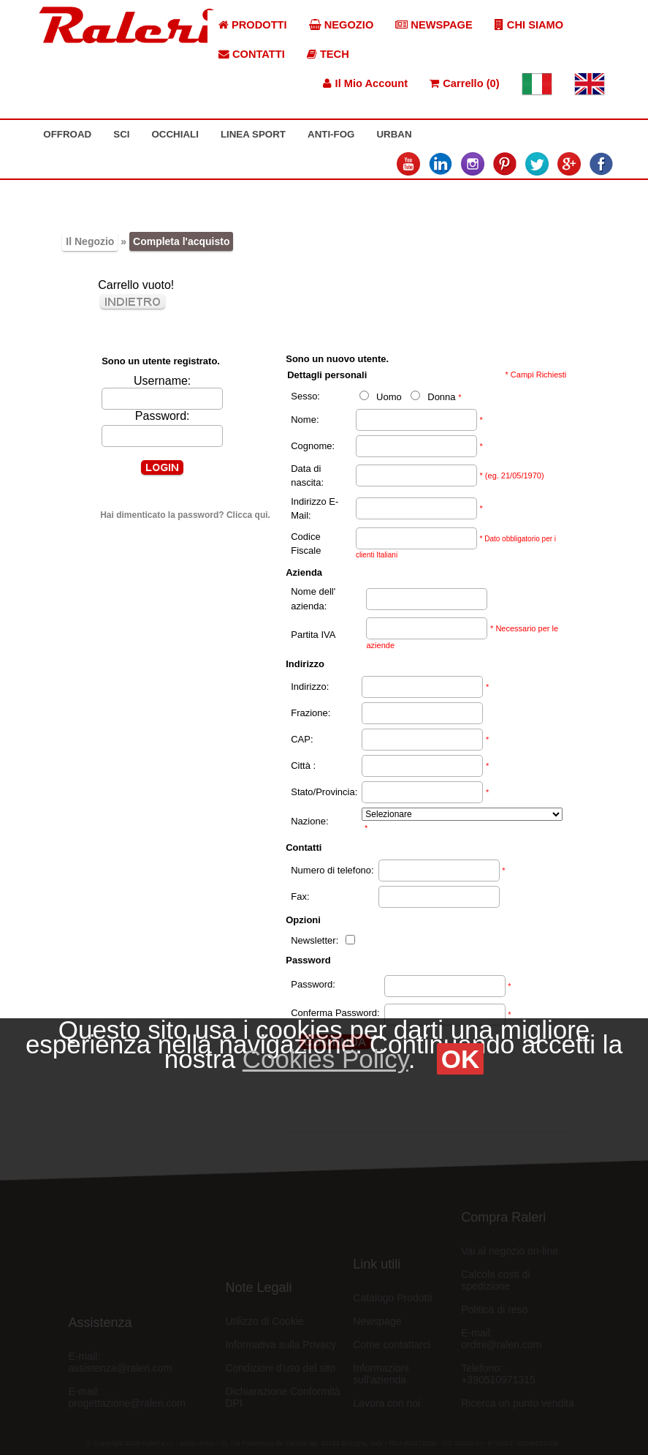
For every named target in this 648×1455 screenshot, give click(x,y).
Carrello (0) (464, 83)
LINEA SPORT (253, 134)
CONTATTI (251, 54)
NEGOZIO (341, 25)
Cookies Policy (325, 1059)
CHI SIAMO (529, 25)
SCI (121, 134)
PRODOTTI (252, 25)
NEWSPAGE (434, 25)
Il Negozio (90, 241)
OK (460, 1059)
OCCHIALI (174, 134)
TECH (328, 54)
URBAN (393, 134)
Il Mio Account (365, 83)
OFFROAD (67, 134)
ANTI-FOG (331, 134)
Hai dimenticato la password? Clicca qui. (185, 515)
